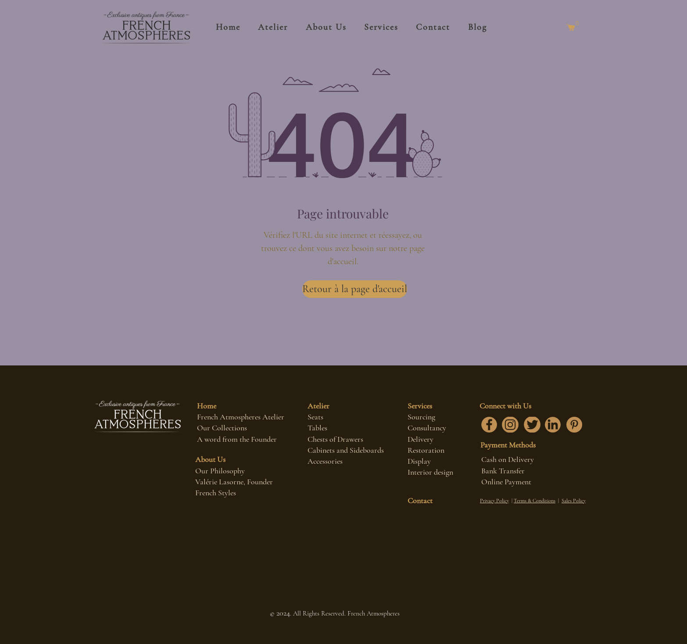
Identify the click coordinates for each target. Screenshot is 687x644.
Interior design (430, 472)
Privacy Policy (494, 500)
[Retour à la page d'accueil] (354, 289)
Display (419, 461)
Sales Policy (574, 500)
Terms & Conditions (534, 500)
